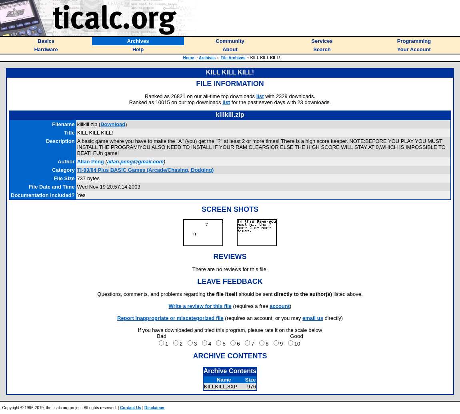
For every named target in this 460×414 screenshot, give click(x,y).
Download (112, 124)
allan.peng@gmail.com (135, 162)
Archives (207, 58)
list (260, 96)
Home (188, 58)
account (280, 306)
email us (312, 318)
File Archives (233, 58)
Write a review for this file (200, 306)
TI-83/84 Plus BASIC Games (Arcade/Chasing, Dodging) (145, 170)
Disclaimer (154, 408)
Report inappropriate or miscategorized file (170, 318)
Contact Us (130, 408)
